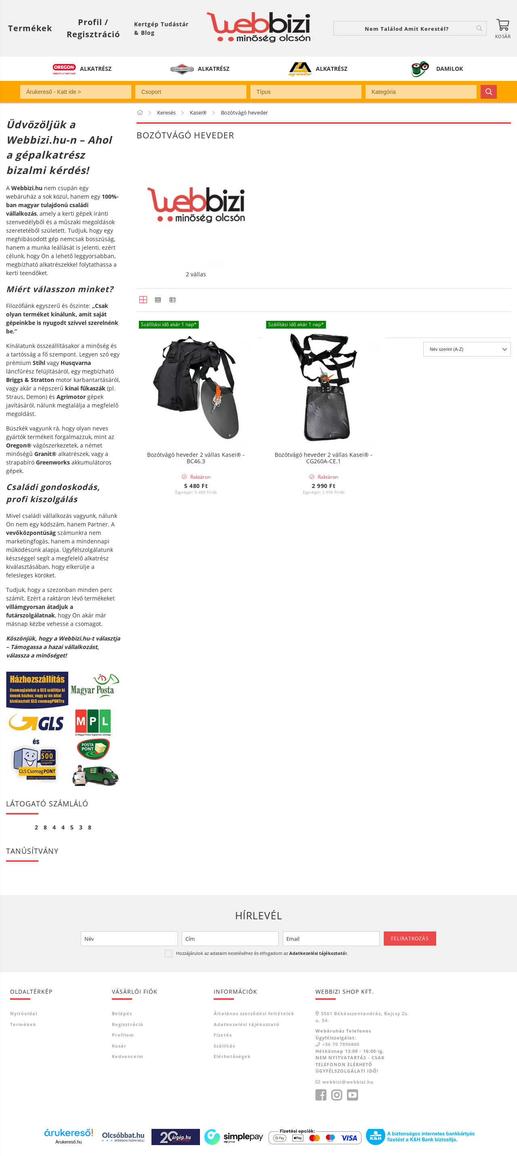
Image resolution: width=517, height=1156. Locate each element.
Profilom (123, 1035)
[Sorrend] (467, 529)
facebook (320, 1095)
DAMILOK (449, 68)
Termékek (23, 1024)
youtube (352, 1095)
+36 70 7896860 (340, 1044)
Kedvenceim (127, 1056)
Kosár (119, 1046)
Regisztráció (127, 1024)
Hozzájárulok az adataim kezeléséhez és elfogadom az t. (262, 953)
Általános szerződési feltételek (254, 1013)
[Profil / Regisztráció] (93, 28)
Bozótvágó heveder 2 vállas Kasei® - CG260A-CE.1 (323, 458)
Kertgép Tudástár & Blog (161, 28)
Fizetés (223, 1035)
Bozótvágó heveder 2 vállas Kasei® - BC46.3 (196, 458)
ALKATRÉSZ (95, 68)
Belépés (122, 1013)
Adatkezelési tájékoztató (247, 1024)
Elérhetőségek (232, 1056)
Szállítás (224, 1046)
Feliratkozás (410, 938)
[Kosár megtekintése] (503, 28)
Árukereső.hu (68, 1141)
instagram (336, 1095)
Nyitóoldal (23, 1013)
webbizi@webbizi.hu (348, 1082)
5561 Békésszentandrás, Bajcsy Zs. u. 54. (362, 1016)
